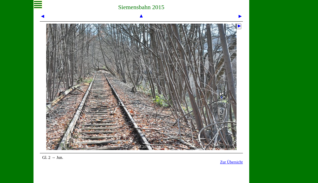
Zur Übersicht (231, 162)
